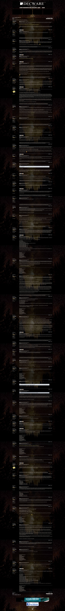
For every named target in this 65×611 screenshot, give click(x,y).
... (16, 18)
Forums (13, 17)
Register (29, 1)
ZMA (20, 17)
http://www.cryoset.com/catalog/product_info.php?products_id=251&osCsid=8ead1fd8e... (29, 24)
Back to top (14, 30)
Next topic (51, 17)
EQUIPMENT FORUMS (17, 17)
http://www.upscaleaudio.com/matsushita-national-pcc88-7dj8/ (26, 58)
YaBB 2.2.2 (35, 606)
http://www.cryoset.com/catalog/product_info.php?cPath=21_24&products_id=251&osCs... (29, 445)
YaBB (28, 607)
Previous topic (48, 17)
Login (26, 1)
